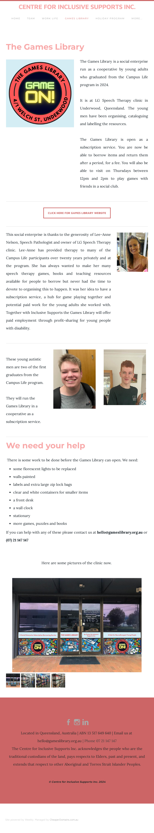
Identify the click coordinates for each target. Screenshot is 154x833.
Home (15, 19)
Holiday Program (110, 19)
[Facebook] (69, 723)
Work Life (50, 19)
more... (137, 19)
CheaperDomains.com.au (64, 820)
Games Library (77, 19)
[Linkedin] (85, 723)
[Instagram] (77, 723)
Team (31, 19)
